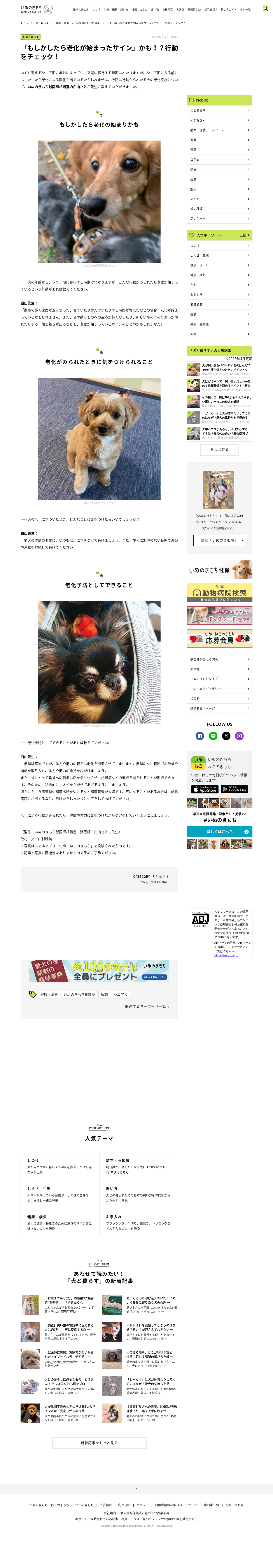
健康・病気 (62, 23)
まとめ (195, 199)
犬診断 (195, 698)
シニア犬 (121, 994)
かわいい (196, 284)
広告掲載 (106, 1504)
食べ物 (155, 9)
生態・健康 (110, 9)
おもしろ (196, 294)
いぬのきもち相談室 (88, 23)
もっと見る (219, 449)
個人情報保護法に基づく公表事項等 (144, 1512)
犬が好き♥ (197, 120)
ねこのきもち (84, 1504)
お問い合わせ (234, 1504)
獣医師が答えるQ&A (204, 659)
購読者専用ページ (202, 708)
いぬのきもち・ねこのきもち (49, 1504)
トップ (24, 23)
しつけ (96, 9)
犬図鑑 (180, 9)
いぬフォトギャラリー (205, 688)
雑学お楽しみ (81, 9)
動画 (193, 169)
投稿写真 (167, 9)
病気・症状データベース (207, 130)
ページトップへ (136, 1489)
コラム (195, 159)
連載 (193, 139)
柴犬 (193, 334)
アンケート (198, 218)
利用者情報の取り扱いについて (176, 1504)
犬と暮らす (42, 23)
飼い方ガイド (229, 9)
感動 (193, 314)
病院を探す (210, 9)
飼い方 (124, 9)
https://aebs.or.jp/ (226, 955)
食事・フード (199, 265)
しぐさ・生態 (199, 255)
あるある (196, 304)
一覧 (243, 235)
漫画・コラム (139, 9)
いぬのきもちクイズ (204, 679)
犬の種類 (196, 208)
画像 (193, 179)
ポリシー (142, 1504)
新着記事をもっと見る (99, 1442)
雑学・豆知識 (199, 324)
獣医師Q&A (194, 9)
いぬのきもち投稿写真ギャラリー (99, 265)
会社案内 (110, 1512)
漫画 (193, 149)
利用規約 (124, 1504)
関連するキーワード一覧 (145, 1006)
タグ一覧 (245, 9)
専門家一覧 (211, 1504)
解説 (104, 994)
